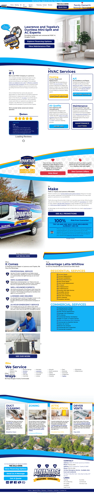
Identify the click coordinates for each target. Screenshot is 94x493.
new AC (51, 210)
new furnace (87, 208)
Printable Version (70, 238)
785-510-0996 (71, 468)
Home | (30, 490)
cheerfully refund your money (75, 235)
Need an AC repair (78, 85)
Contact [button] (45, 5)
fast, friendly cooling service (80, 90)
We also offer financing (63, 203)
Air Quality (25, 5)
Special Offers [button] (30, 5)
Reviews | (45, 490)
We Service (15, 367)
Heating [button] (17, 5)
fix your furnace (58, 83)
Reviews (50, 5)
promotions (83, 202)
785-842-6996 (62, 4)
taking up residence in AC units (17, 82)
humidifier (52, 120)
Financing (39, 5)
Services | (57, 490)
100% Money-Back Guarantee (58, 205)
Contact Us (63, 490)
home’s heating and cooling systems (70, 193)
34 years (24, 97)
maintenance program (81, 114)
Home (12, 5)
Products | (51, 490)
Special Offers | (37, 490)
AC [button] (21, 5)
